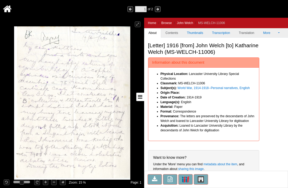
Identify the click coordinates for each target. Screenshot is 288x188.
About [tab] (153, 33)
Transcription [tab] (221, 33)
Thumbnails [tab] (195, 33)
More (270, 33)
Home (152, 23)
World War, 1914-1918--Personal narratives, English (214, 88)
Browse (166, 23)
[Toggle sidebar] (140, 97)
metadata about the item (220, 164)
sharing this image (191, 169)
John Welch (185, 23)
